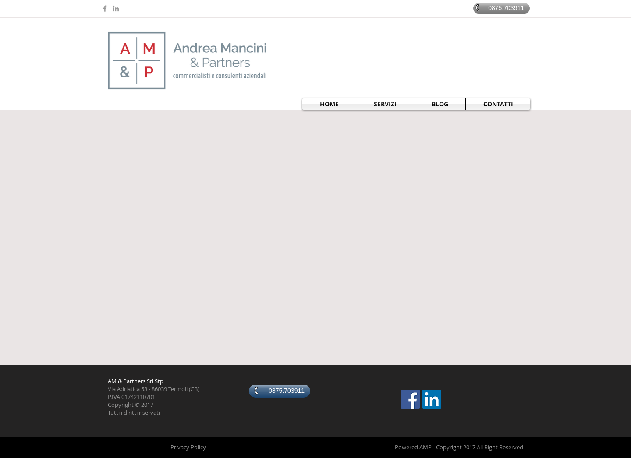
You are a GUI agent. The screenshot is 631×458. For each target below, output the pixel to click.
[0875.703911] (501, 8)
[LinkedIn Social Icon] (431, 399)
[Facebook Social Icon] (410, 399)
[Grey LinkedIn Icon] (116, 8)
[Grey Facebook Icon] (105, 8)
